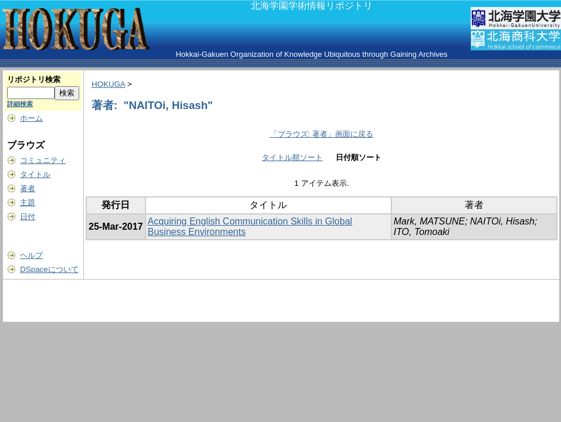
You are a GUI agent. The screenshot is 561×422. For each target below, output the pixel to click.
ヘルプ (31, 255)
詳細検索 (20, 103)
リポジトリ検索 (33, 79)
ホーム (31, 118)
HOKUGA (108, 84)
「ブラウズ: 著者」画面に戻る (321, 134)
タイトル (35, 174)
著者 (27, 188)
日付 (27, 216)
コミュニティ (43, 160)
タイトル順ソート (292, 157)
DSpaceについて (49, 269)
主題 (27, 202)
